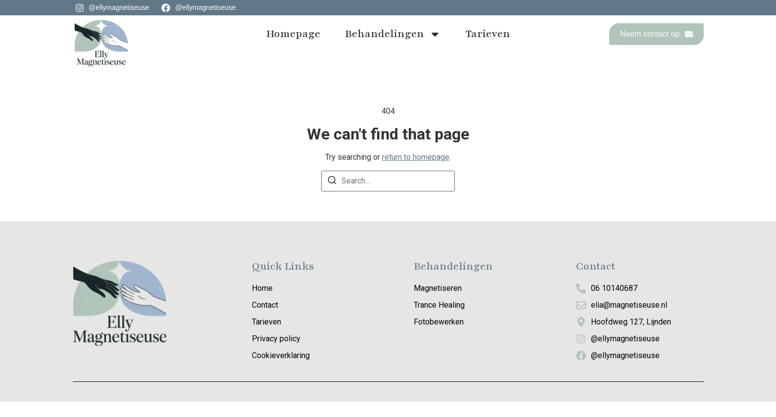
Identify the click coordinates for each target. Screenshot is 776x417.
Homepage (293, 34)
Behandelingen (393, 34)
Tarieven (488, 34)
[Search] (332, 197)
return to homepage (415, 172)
